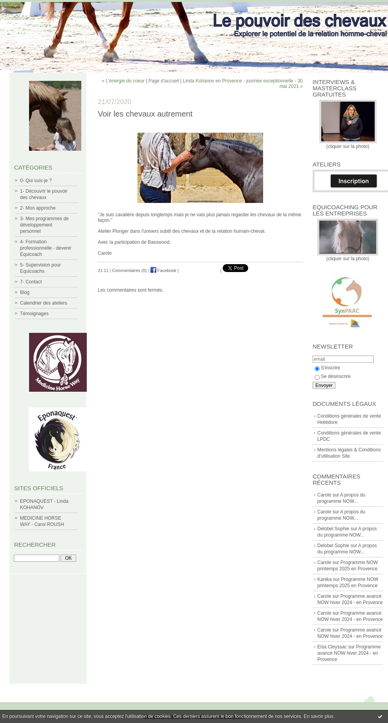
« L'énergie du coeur (123, 81)
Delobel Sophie (333, 528)
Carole (324, 495)
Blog (24, 292)
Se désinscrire (333, 376)
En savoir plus (318, 716)
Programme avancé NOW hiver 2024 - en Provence (349, 653)
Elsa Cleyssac (332, 647)
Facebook (163, 270)
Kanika (324, 579)
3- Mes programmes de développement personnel (44, 225)
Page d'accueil (163, 81)
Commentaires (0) (129, 270)
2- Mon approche (38, 208)
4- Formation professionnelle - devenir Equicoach (45, 248)
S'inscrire (327, 368)
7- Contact (31, 282)
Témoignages (34, 313)
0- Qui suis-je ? (36, 180)
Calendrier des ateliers (43, 303)
